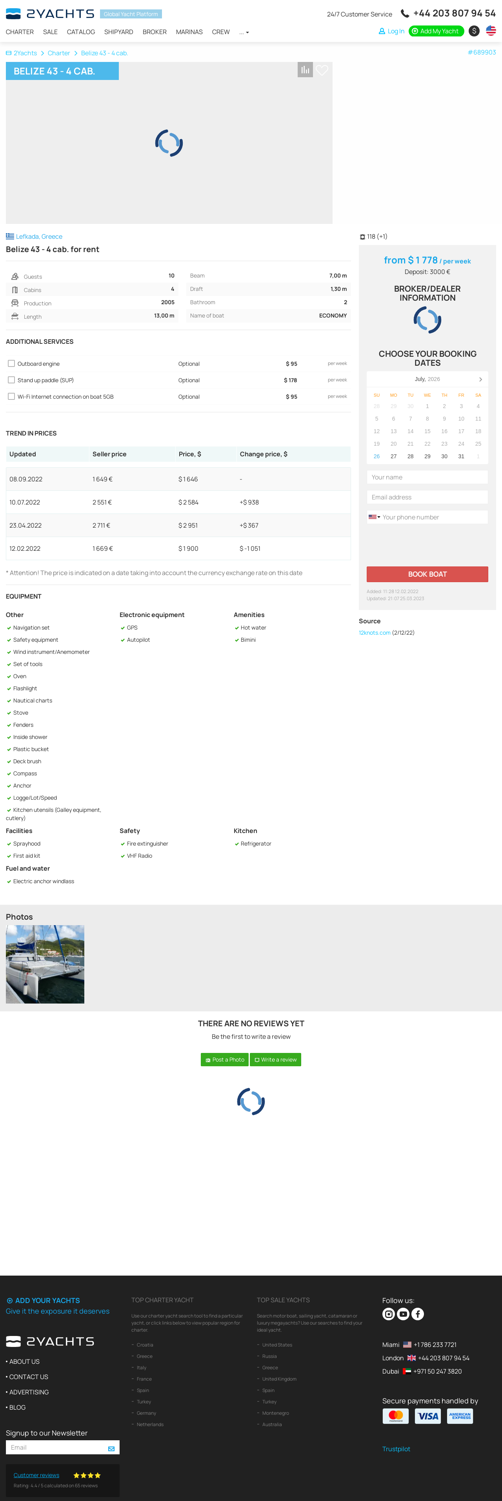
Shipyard (118, 31)
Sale (50, 31)
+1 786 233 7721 (435, 1344)
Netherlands (150, 1424)
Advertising (29, 1392)
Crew (221, 31)
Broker (155, 31)
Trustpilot (396, 1449)
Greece (144, 1356)
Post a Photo (224, 1059)
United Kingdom (279, 1379)
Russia (269, 1356)
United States (277, 1344)
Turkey (143, 1401)
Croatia (144, 1344)
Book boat (427, 574)
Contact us (28, 1376)
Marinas (189, 31)
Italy (141, 1367)
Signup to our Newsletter (46, 1432)
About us (24, 1361)
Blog (17, 1407)
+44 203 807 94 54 (454, 12)
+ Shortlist (322, 70)
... (244, 31)
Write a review (275, 1059)
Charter (20, 31)
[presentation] (426, 545)
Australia (272, 1424)
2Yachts (21, 53)
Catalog (81, 31)
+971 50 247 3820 (437, 1371)
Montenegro (275, 1413)
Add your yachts (43, 1300)
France (144, 1379)
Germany (146, 1413)
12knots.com (375, 632)
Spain (142, 1390)
